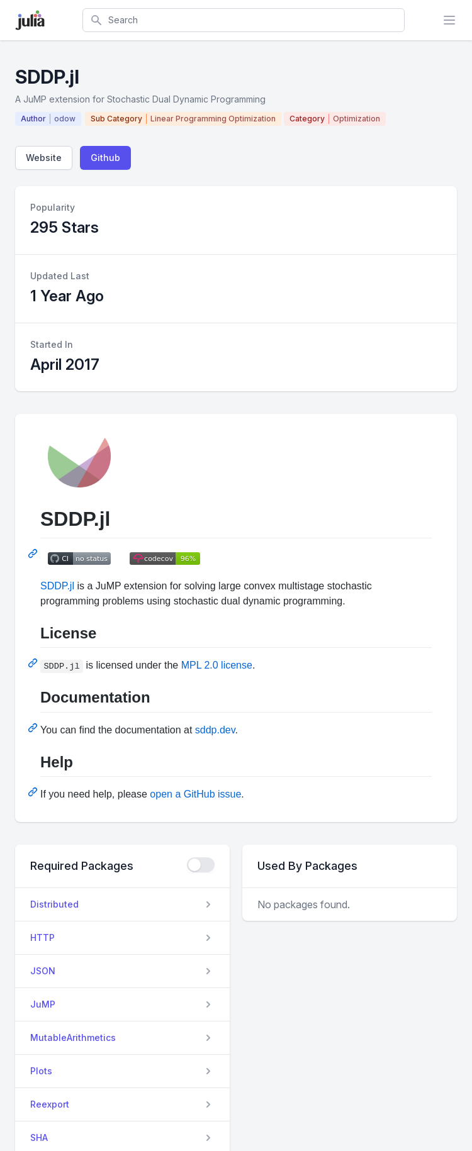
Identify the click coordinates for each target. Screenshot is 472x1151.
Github (105, 157)
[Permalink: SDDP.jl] (34, 553)
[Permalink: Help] (34, 792)
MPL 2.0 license (216, 665)
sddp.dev (215, 730)
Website (44, 157)
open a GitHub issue (195, 794)
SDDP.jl (57, 586)
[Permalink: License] (34, 663)
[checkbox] (201, 864)
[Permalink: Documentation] (34, 728)
